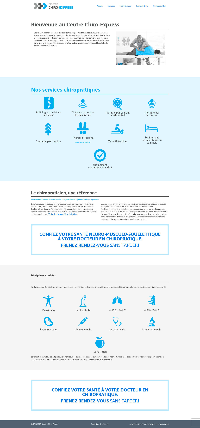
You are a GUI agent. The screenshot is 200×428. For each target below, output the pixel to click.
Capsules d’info (142, 6)
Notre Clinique (125, 6)
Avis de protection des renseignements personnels (149, 424)
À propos (111, 6)
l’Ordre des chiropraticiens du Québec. (63, 214)
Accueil (100, 6)
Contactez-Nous (159, 6)
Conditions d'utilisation (100, 424)
